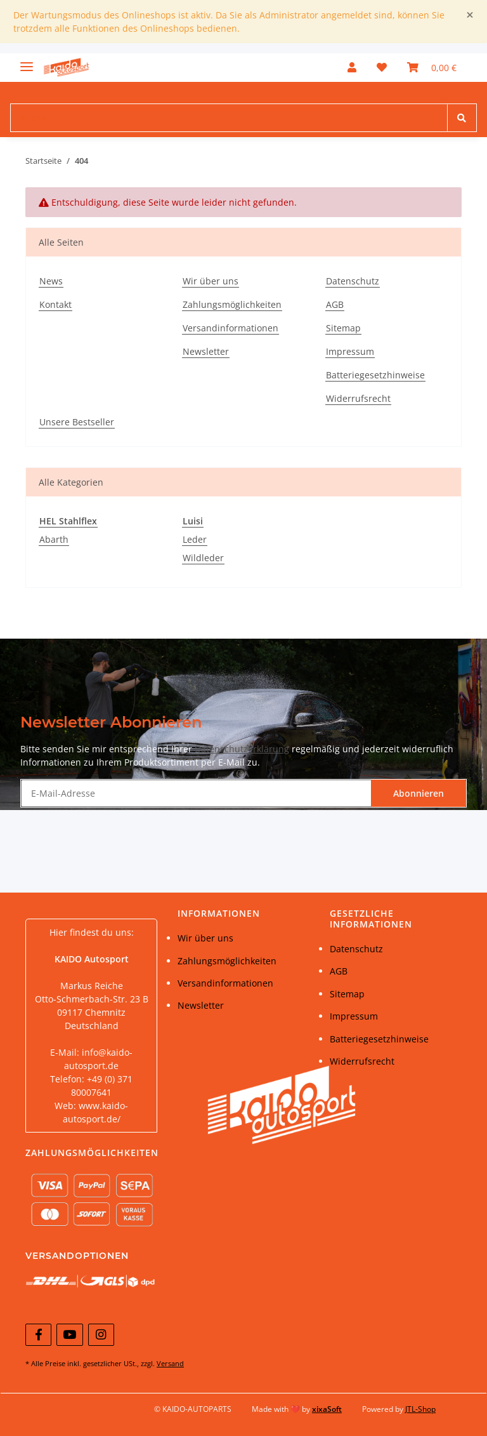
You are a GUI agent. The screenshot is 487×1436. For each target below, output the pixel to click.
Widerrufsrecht (358, 398)
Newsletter (206, 351)
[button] (352, 67)
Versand (170, 1363)
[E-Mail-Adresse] (196, 793)
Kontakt (55, 304)
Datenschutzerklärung (242, 749)
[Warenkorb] (432, 67)
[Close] (470, 15)
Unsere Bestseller (76, 422)
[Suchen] (229, 117)
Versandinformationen (230, 328)
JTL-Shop (420, 1409)
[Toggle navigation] (26, 61)
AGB (335, 304)
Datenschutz (352, 281)
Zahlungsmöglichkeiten (232, 304)
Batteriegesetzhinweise (375, 375)
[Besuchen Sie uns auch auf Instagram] (101, 1335)
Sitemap (343, 328)
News (51, 281)
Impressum (350, 351)
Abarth (53, 539)
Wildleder (203, 558)
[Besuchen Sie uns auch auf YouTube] (69, 1335)
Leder (195, 539)
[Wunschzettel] (382, 67)
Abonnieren (418, 793)
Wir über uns (210, 281)
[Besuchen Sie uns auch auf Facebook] (38, 1335)
